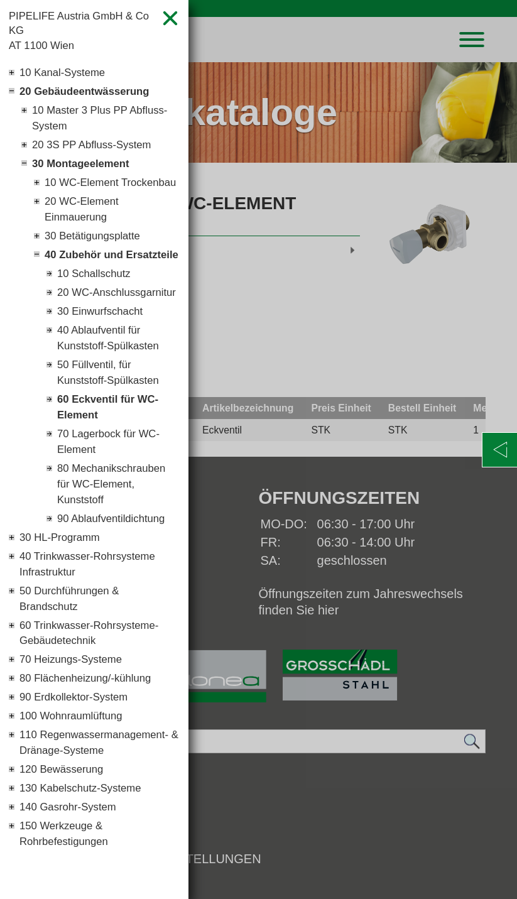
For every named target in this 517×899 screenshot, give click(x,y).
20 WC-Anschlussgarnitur (102, 354)
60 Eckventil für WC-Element (111, 486)
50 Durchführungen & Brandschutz (73, 691)
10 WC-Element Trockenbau (84, 203)
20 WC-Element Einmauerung (84, 240)
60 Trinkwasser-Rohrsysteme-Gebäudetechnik (94, 728)
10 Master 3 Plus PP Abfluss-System (105, 126)
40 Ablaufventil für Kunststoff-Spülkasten (112, 412)
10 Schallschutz (96, 326)
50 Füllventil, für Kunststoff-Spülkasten (112, 449)
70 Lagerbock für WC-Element (112, 523)
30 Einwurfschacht (103, 383)
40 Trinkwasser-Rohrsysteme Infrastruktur (92, 654)
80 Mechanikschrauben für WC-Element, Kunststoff (115, 568)
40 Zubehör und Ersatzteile (87, 297)
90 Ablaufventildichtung (115, 605)
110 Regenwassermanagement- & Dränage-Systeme (94, 854)
